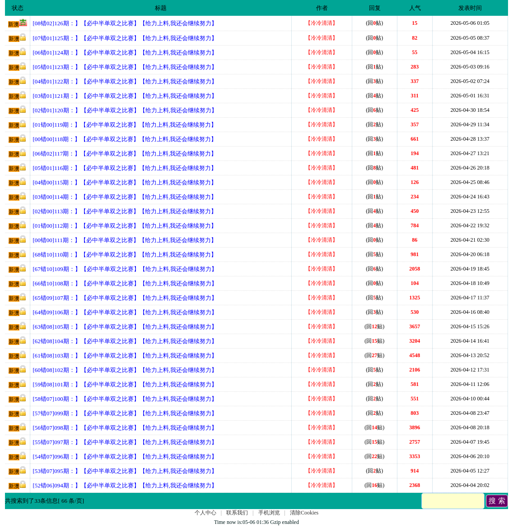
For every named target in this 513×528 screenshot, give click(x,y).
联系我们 (237, 513)
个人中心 (205, 513)
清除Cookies (304, 513)
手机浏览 (269, 513)
